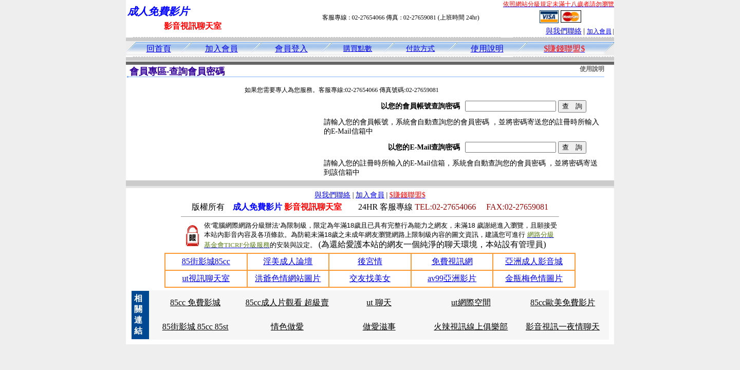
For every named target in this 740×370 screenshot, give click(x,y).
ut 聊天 (378, 302)
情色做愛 (287, 326)
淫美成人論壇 (287, 261)
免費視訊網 (452, 261)
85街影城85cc (206, 261)
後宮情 (370, 261)
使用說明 (487, 48)
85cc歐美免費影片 (562, 302)
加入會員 (599, 31)
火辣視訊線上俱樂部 (471, 326)
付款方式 (420, 48)
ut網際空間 (470, 302)
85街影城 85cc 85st (195, 326)
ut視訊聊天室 (206, 278)
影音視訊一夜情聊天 (563, 326)
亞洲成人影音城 (534, 261)
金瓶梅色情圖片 (534, 278)
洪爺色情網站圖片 (288, 278)
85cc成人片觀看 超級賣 (287, 302)
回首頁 (158, 48)
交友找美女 (370, 278)
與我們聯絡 (564, 31)
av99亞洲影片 (452, 278)
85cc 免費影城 (195, 302)
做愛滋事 (379, 326)
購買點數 (357, 48)
